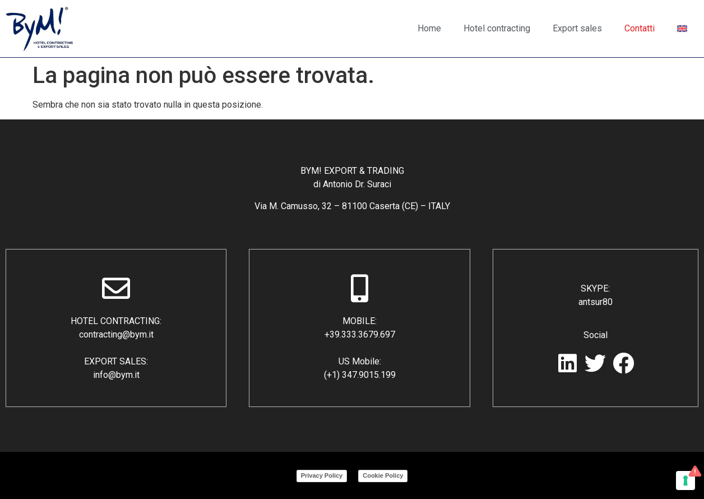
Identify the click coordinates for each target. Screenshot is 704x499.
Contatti (639, 28)
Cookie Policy (383, 475)
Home (429, 28)
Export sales (577, 28)
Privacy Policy (322, 475)
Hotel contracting (497, 28)
